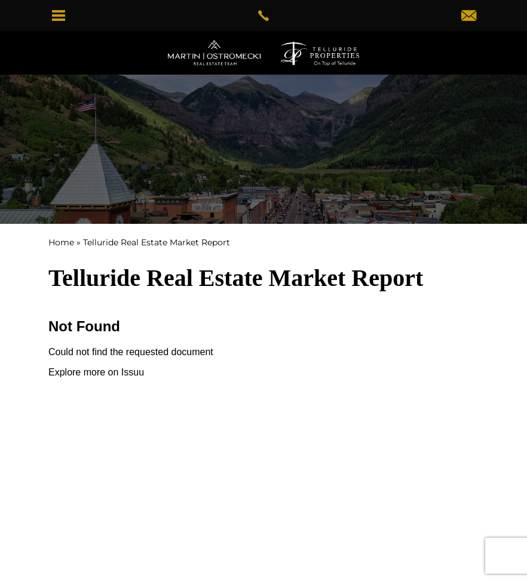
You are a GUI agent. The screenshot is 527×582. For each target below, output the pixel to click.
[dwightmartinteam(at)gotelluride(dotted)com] (468, 16)
